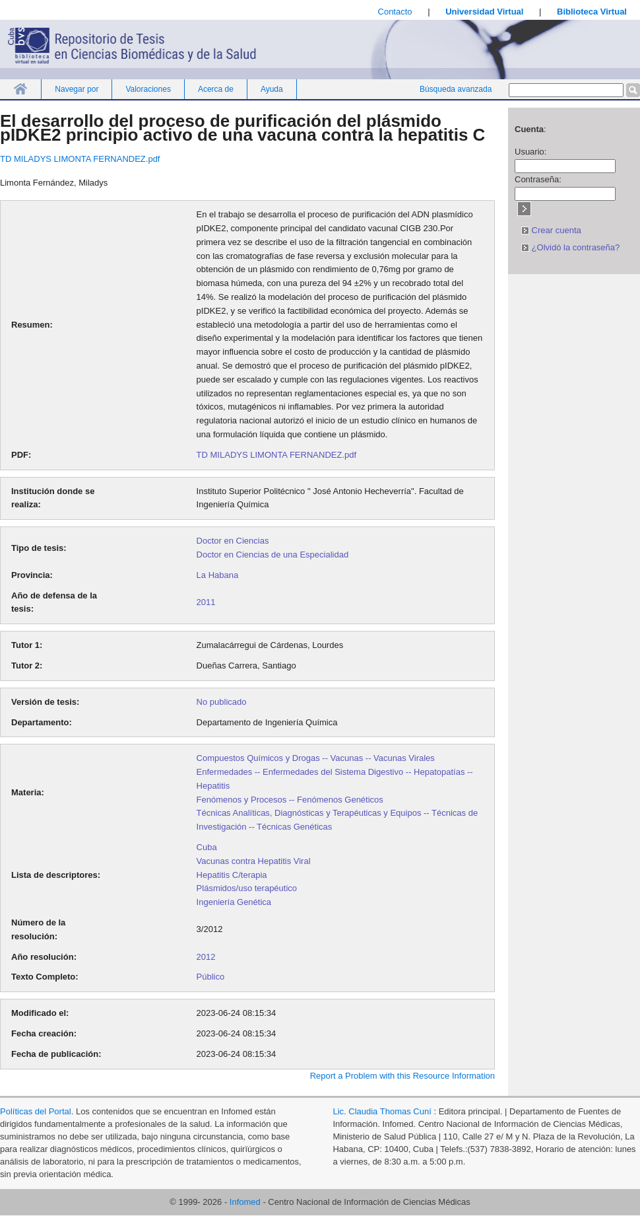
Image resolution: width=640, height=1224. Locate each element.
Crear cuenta (551, 230)
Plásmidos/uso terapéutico (247, 888)
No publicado (222, 702)
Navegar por (76, 89)
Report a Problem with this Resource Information (402, 1076)
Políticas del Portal (35, 1111)
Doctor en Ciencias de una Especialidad (273, 554)
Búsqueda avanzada (456, 89)
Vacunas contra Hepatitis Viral (254, 861)
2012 (206, 957)
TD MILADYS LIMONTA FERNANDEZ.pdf (80, 159)
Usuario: (530, 152)
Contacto (395, 12)
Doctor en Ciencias (233, 541)
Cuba (207, 847)
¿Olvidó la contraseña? (570, 247)
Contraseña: (538, 179)
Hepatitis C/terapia (232, 875)
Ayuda (272, 89)
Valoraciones (147, 89)
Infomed (245, 1202)
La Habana (218, 575)
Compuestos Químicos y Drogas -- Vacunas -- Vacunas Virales (316, 758)
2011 (206, 602)
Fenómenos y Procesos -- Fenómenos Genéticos (290, 800)
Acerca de (216, 89)
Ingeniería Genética (234, 902)
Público (211, 977)
